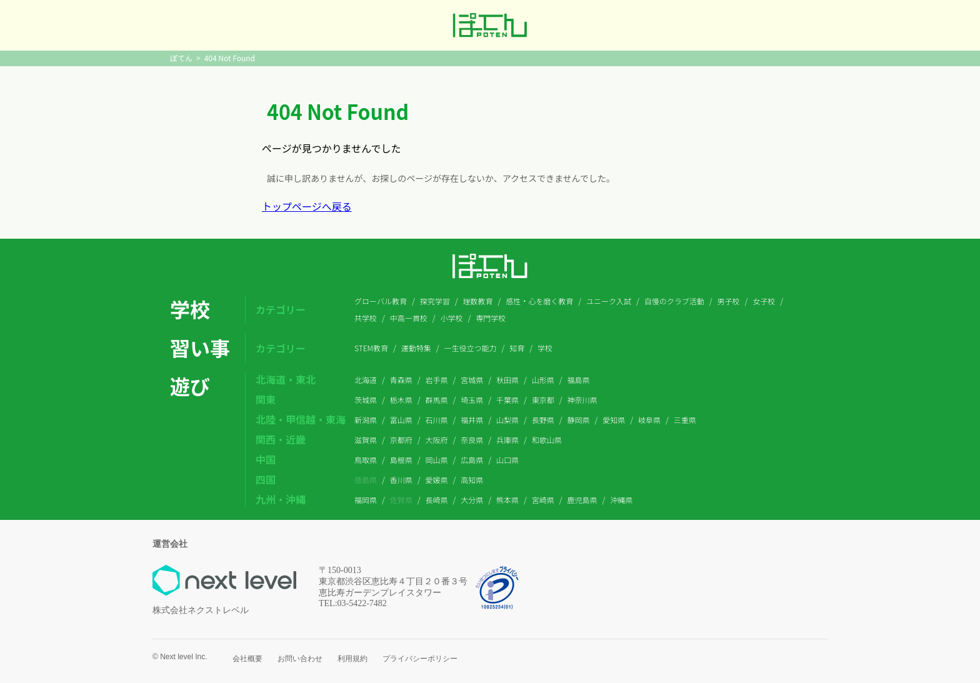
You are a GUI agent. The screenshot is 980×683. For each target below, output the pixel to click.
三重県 (685, 419)
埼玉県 (472, 399)
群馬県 (437, 399)
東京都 (543, 399)
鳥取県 (365, 459)
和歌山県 (547, 439)
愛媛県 (437, 479)
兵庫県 (507, 439)
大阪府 (437, 439)
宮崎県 (543, 499)
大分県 (472, 499)
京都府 (401, 439)
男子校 (728, 301)
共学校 (365, 317)
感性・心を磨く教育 (539, 301)
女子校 (763, 301)
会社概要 (247, 658)
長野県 (543, 419)
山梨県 (507, 419)
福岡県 (365, 499)
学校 (545, 347)
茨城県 (365, 399)
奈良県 (472, 439)
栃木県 (401, 399)
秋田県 (507, 379)
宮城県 (472, 379)
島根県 (401, 459)
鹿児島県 (583, 499)
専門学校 (491, 317)
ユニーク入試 (608, 301)
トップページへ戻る (307, 206)
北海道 (365, 379)
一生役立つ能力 (470, 347)
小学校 (452, 317)
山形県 (543, 379)
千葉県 (507, 399)
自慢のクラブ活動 (674, 301)
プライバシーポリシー (420, 658)
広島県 (472, 459)
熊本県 (507, 499)
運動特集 (416, 347)
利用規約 (353, 658)
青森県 (401, 379)
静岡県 (579, 419)
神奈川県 (583, 399)
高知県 (472, 479)
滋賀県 (365, 439)
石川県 (437, 419)
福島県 (579, 379)
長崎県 (437, 499)
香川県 (401, 479)
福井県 (472, 419)
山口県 (507, 459)
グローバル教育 (380, 301)
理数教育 (477, 301)
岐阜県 (649, 419)
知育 (516, 347)
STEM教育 (371, 347)
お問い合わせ (300, 658)
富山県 (401, 419)
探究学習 (435, 301)
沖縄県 (621, 499)
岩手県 (437, 379)
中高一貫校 (409, 317)
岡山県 (437, 459)
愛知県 (613, 419)
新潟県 (365, 419)
